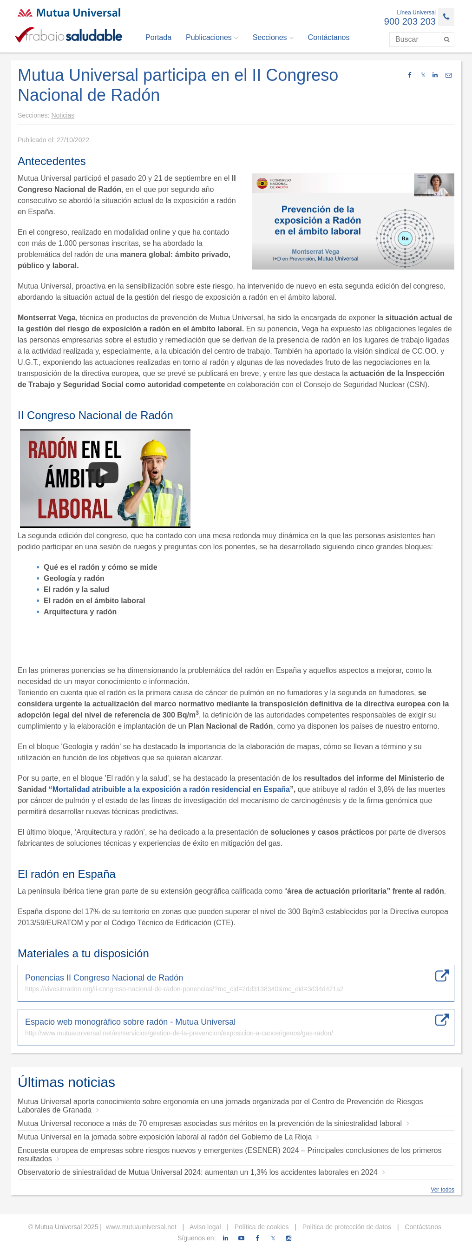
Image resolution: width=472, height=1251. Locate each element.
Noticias (62, 115)
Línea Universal (416, 12)
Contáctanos (329, 37)
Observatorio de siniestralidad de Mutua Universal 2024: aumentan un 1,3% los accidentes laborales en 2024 (201, 1172)
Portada (158, 37)
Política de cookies (261, 1227)
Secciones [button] (273, 37)
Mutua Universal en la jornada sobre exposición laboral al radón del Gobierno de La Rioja (168, 1137)
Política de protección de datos (346, 1227)
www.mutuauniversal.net (141, 1227)
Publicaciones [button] (212, 37)
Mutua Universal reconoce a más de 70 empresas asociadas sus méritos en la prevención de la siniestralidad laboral (213, 1123)
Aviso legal (204, 1227)
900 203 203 (410, 21)
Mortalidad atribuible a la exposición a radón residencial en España (171, 789)
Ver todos (442, 1189)
